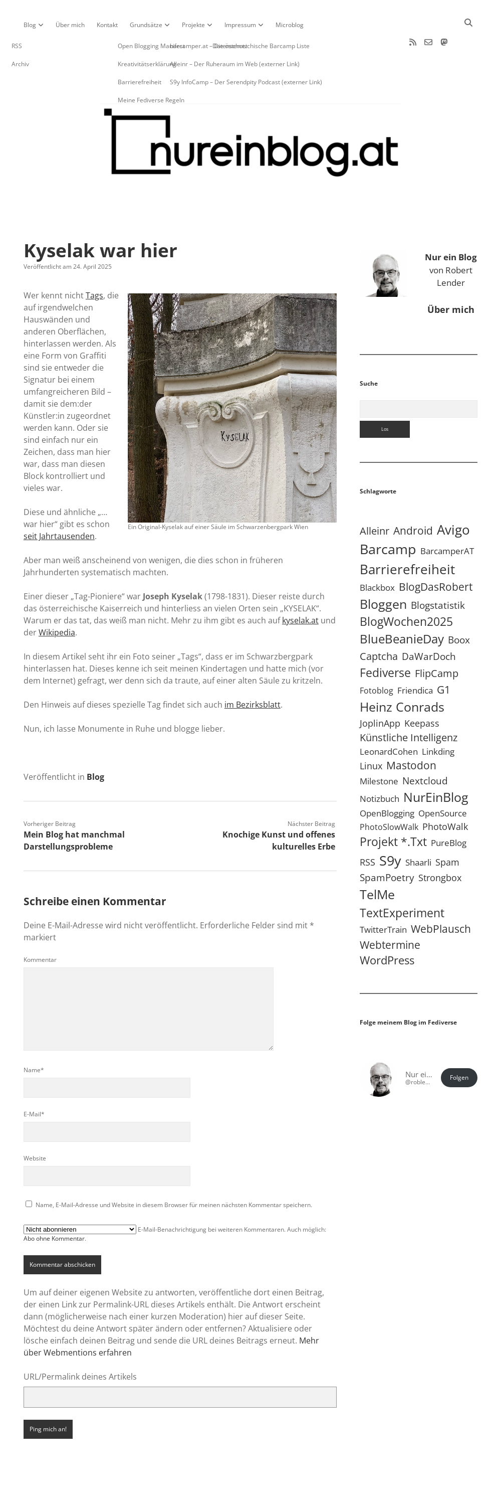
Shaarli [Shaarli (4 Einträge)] (418, 830)
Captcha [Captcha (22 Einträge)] (379, 624)
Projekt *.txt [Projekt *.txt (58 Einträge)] (393, 809)
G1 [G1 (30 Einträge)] (443, 657)
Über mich (70, 25)
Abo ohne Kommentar (54, 1206)
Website (35, 1126)
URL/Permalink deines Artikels (80, 1344)
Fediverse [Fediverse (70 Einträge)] (385, 640)
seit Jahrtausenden (59, 504)
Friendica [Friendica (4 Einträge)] (415, 658)
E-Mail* (34, 1082)
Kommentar (40, 927)
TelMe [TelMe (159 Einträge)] (377, 862)
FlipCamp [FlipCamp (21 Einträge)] (436, 641)
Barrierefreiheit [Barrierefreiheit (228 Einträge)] (407, 537)
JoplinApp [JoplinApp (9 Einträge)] (380, 691)
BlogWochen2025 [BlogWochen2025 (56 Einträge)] (406, 589)
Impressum (240, 25)
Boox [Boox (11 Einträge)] (459, 607)
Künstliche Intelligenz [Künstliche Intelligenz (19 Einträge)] (408, 705)
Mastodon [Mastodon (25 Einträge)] (411, 733)
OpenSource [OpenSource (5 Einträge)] (442, 781)
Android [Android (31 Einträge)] (413, 498)
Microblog (290, 25)
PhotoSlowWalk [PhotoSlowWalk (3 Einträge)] (389, 794)
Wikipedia (57, 600)
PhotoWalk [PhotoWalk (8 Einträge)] (445, 794)
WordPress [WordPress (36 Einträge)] (387, 928)
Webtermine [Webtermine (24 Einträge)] (390, 913)
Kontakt (107, 25)
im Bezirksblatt (252, 672)
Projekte (193, 25)
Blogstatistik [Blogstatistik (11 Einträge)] (438, 573)
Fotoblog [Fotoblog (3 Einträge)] (376, 658)
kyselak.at (300, 588)
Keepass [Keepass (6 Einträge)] (421, 691)
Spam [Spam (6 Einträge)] (447, 830)
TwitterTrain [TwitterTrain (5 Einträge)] (383, 897)
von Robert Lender (451, 237)
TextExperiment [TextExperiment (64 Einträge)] (402, 881)
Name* (34, 1038)
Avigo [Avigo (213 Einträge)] (453, 497)
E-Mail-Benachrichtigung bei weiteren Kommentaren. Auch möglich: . (175, 1202)
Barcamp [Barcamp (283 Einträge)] (388, 517)
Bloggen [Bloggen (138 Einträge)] (383, 571)
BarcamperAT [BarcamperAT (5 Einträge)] (447, 519)
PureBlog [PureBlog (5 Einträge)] (448, 810)
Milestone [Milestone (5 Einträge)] (379, 749)
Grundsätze (146, 25)
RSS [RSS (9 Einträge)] (367, 829)
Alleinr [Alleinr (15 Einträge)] (374, 499)
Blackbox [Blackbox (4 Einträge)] (377, 555)
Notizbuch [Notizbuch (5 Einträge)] (379, 766)
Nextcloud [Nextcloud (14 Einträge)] (425, 748)
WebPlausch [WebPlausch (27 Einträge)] (441, 897)
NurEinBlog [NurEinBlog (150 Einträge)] (435, 764)
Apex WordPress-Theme (219, 1497)
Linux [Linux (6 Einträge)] (371, 734)
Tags (94, 263)
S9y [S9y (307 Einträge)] (390, 828)
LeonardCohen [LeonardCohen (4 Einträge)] (389, 719)
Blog (30, 25)
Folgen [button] (459, 1045)
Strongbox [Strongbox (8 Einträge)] (439, 846)
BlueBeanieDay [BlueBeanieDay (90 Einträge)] (402, 607)
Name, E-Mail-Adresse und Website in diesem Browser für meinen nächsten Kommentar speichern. (174, 1172)
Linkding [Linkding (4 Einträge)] (438, 719)
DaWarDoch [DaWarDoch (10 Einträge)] (429, 624)
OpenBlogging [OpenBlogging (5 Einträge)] (387, 781)
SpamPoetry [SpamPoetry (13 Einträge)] (387, 845)
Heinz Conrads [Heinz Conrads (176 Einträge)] (402, 674)
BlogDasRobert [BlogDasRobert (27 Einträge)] (435, 555)
